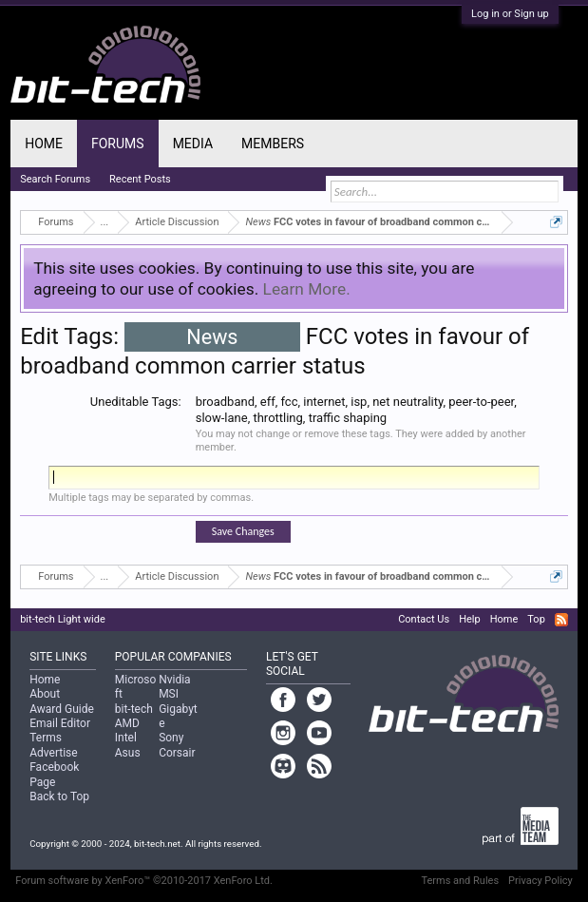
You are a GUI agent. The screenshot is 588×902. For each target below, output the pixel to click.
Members (272, 143)
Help (470, 619)
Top (535, 619)
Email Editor (59, 723)
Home (44, 143)
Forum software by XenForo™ (144, 880)
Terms (45, 737)
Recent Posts (140, 179)
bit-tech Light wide (62, 619)
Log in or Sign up (510, 14)
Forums (117, 143)
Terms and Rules (460, 880)
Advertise (53, 752)
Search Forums (55, 179)
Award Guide (61, 709)
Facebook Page (54, 774)
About (44, 693)
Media (193, 143)
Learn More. (307, 288)
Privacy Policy (540, 880)
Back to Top (59, 796)
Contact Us (423, 619)
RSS (561, 619)
